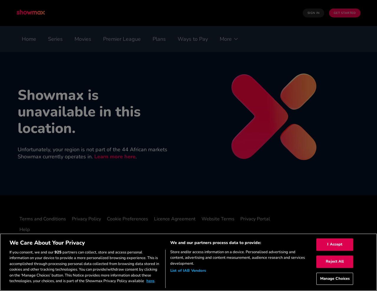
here (150, 281)
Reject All (335, 261)
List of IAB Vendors (188, 270)
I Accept (334, 244)
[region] (188, 262)
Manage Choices (335, 278)
